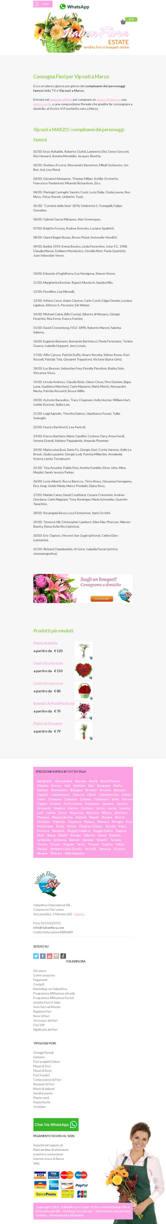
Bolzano (119, 790)
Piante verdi (41, 1098)
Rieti (40, 835)
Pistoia (110, 826)
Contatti (38, 984)
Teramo (115, 840)
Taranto (101, 840)
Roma (51, 835)
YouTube (49, 956)
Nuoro (119, 817)
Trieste (93, 844)
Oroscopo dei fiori (45, 1020)
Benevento (59, 790)
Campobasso (60, 794)
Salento (79, 914)
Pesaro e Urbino (90, 826)
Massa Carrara (62, 817)
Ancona (80, 781)
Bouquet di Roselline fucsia (54, 703)
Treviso (107, 844)
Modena (43, 817)
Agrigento (44, 781)
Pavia (122, 826)
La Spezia (44, 840)
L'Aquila (42, 785)
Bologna (76, 790)
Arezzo (56, 785)
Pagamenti (40, 980)
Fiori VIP (39, 1025)
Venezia (105, 849)
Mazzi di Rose (42, 1070)
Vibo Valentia (74, 853)
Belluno (42, 790)
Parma (71, 826)
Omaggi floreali (43, 1052)
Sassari (74, 840)
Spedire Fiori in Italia (46, 1002)
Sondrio (114, 835)
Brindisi (91, 790)
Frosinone (92, 803)
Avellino (79, 785)
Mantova (121, 812)
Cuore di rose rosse (48, 663)
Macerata (76, 812)
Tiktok (63, 956)
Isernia (73, 808)
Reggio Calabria (78, 831)
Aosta (93, 781)
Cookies (41, 1215)
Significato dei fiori (45, 1029)
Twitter (36, 956)
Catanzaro (101, 799)
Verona (42, 853)
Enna (115, 799)
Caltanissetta (109, 794)
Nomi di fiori (41, 1016)
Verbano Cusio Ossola (66, 849)
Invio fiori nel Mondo (47, 1007)
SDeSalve (77, 1215)
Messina (93, 812)
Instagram (56, 956)
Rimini (62, 835)
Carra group (83, 1211)
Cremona (54, 799)
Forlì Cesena (73, 803)
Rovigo (76, 835)
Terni (81, 844)
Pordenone (45, 826)
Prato (60, 826)
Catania (85, 799)
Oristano (43, 822)
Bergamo (103, 785)
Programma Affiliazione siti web (54, 993)
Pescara (103, 822)
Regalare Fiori (42, 1011)
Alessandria (63, 781)
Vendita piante (43, 1093)
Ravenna (58, 831)
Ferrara (127, 799)
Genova (108, 803)
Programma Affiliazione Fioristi (53, 998)
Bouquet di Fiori (43, 1084)
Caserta (78, 794)
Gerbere (38, 1057)
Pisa (129, 822)
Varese (42, 849)
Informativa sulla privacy (113, 1211)
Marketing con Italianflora (50, 989)
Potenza (43, 831)
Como (41, 799)
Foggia (42, 803)
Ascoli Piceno (110, 781)
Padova (89, 822)
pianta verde (42, 104)
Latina (50, 812)
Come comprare (44, 975)
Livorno (124, 808)
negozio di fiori (61, 99)
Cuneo (126, 794)
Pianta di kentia (46, 643)
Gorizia (122, 803)
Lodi (40, 812)
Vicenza (119, 849)
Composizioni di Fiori (47, 1079)
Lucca (62, 812)
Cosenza (71, 799)
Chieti (91, 794)
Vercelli (90, 849)
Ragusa (121, 831)
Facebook (43, 956)
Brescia (105, 790)
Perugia (117, 822)
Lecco (100, 808)
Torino (55, 844)
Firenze (55, 803)
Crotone (87, 808)
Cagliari (42, 794)
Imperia (59, 808)
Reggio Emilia (103, 831)
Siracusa (60, 840)
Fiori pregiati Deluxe (46, 1061)
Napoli (94, 817)
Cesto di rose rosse (48, 683)
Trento (42, 844)
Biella (117, 785)
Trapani (68, 844)
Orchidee (39, 1107)
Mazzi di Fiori (42, 1066)
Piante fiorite (41, 1102)
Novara (107, 817)
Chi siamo (39, 971)
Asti (67, 785)
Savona (88, 840)
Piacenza (74, 822)
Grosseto (44, 808)
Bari (91, 785)
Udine (120, 844)
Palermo (59, 822)
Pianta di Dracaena (48, 723)
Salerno (89, 835)
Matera (81, 817)
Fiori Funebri (41, 1075)
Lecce (112, 808)
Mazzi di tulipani (44, 1089)
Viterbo (56, 853)
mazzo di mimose (108, 99)
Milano (106, 812)
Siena (102, 835)
